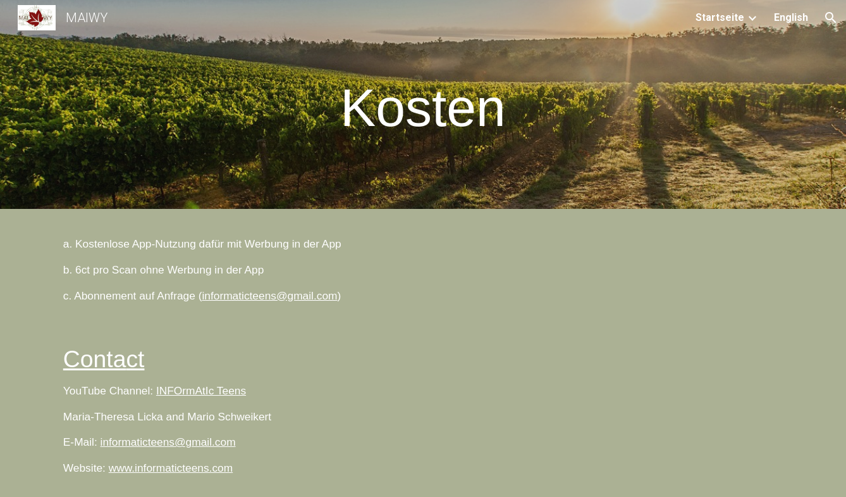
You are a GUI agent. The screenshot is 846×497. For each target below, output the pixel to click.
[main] (423, 108)
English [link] (791, 17)
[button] (831, 18)
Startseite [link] (720, 17)
